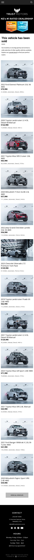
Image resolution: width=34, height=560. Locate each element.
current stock (13, 52)
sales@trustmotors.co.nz (17, 524)
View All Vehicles (17, 495)
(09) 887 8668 (17, 517)
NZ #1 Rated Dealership (17, 18)
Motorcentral (21, 556)
